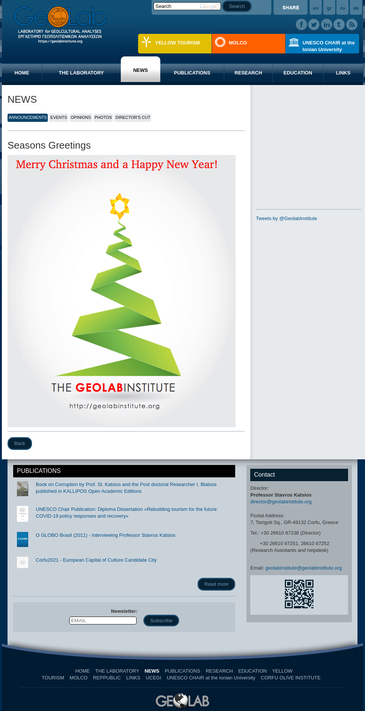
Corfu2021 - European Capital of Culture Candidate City (96, 560)
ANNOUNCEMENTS (28, 117)
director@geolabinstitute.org (281, 501)
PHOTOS (103, 117)
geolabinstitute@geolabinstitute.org (303, 568)
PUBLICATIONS (192, 73)
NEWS (140, 70)
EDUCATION (297, 73)
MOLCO (238, 43)
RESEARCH (248, 73)
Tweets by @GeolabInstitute (286, 218)
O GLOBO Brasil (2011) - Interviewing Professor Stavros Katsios (105, 535)
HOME (22, 73)
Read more (216, 584)
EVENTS (58, 117)
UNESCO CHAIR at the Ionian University (329, 46)
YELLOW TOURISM (177, 43)
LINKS (343, 73)
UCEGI (153, 678)
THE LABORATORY (81, 73)
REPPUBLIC (107, 678)
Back (19, 443)
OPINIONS (81, 117)
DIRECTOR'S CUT (133, 117)
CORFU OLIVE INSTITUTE (291, 678)
